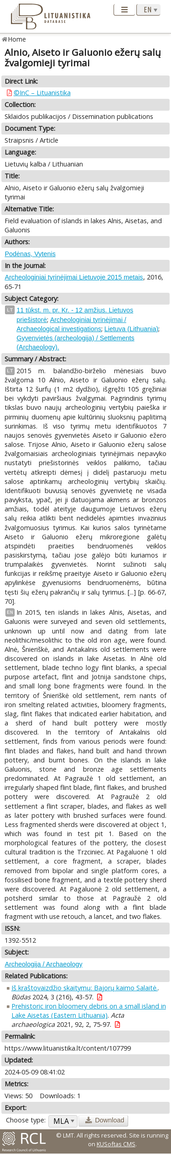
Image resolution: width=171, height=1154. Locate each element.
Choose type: (26, 1120)
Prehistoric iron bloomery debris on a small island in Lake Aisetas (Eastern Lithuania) (88, 1011)
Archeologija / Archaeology (43, 964)
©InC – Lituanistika (42, 92)
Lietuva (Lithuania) (131, 329)
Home (17, 39)
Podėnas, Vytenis (30, 254)
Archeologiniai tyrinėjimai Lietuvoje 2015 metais (74, 277)
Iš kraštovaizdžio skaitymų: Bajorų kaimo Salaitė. (84, 987)
